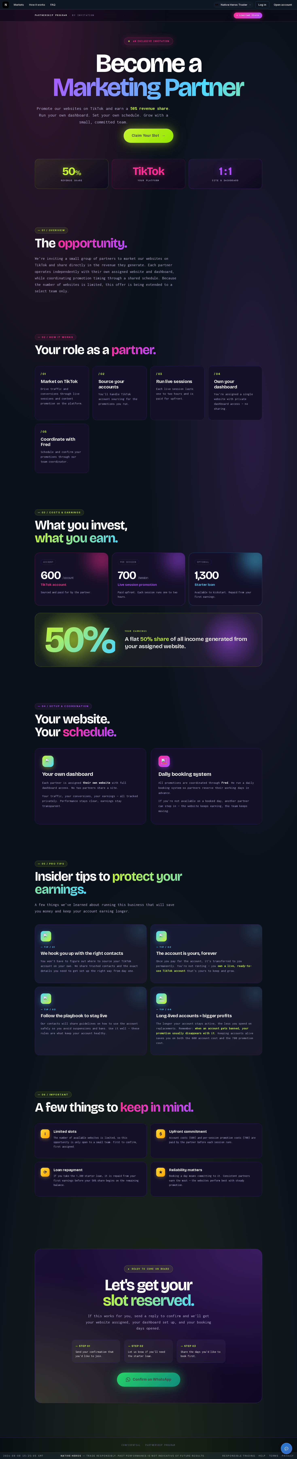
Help (262, 1455)
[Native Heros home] (5, 5)
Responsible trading (238, 1455)
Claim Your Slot (148, 135)
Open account (283, 4)
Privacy (288, 1455)
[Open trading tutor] (286, 1448)
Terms (274, 1455)
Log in (262, 4)
